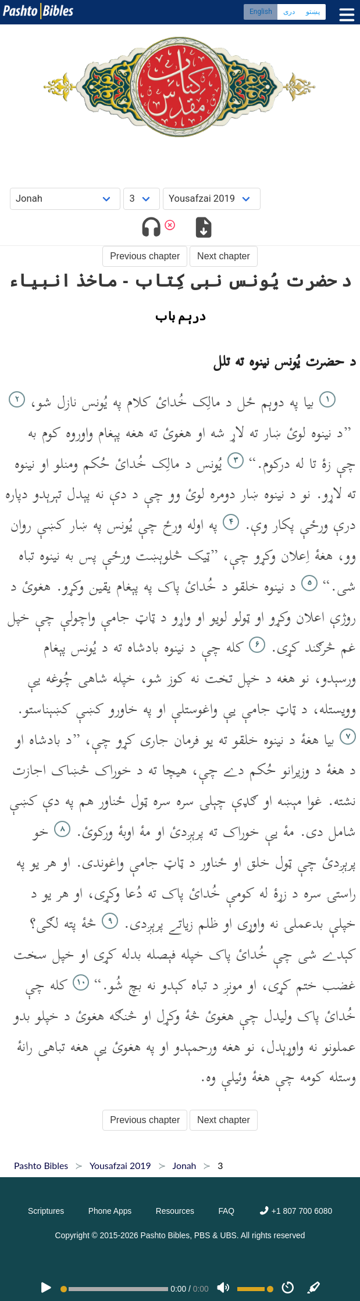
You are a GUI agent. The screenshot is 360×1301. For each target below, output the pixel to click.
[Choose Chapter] (141, 198)
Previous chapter (145, 256)
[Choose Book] (65, 198)
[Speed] (288, 1289)
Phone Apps (110, 1211)
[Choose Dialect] (212, 198)
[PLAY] (46, 1289)
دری (289, 12)
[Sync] (314, 1289)
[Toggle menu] (344, 15)
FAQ (226, 1211)
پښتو (313, 12)
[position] (114, 1289)
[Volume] (223, 1289)
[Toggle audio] (151, 229)
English (260, 12)
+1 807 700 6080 (295, 1211)
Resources (175, 1211)
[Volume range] (255, 1289)
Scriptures (46, 1211)
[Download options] (203, 229)
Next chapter (223, 256)
